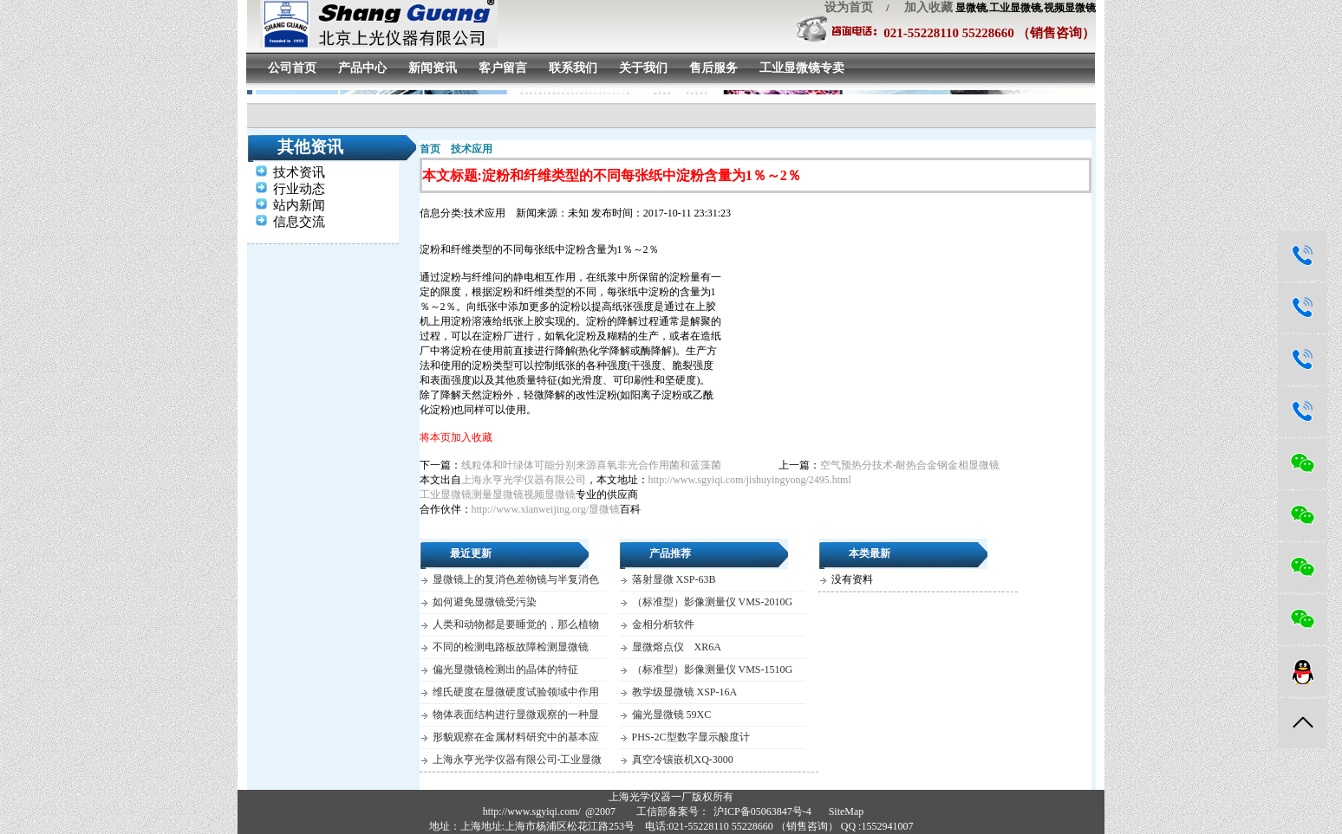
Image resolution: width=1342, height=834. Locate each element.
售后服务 (713, 67)
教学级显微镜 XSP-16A (685, 692)
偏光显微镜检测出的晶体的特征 (505, 669)
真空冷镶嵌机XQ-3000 (682, 759)
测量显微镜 (498, 494)
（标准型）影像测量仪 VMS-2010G (712, 602)
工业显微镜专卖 (801, 67)
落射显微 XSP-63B (674, 579)
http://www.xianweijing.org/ (531, 509)
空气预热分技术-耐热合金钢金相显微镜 (910, 465)
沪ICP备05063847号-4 (762, 811)
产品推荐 (670, 553)
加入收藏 (922, 7)
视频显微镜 (550, 494)
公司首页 (292, 67)
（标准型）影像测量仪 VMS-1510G (712, 669)
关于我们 (643, 67)
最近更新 (471, 553)
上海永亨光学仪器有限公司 (523, 480)
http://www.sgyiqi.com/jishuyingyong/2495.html (749, 480)
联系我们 (573, 67)
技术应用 (471, 149)
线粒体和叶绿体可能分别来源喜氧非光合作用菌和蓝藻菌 (591, 465)
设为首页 (848, 7)
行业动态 (299, 189)
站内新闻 (299, 205)
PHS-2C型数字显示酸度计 (691, 737)
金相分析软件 (663, 624)
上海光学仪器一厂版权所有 (671, 797)
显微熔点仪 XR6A (676, 647)
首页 (430, 149)
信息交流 (299, 222)
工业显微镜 (446, 494)
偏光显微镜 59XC (672, 714)
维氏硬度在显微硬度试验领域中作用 (516, 692)
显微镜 (604, 509)
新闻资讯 (432, 67)
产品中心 (362, 67)
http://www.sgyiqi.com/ (532, 811)
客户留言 (503, 67)
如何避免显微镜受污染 (485, 602)
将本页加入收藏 (456, 437)
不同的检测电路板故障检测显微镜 (511, 647)
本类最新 (869, 553)
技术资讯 (299, 172)
